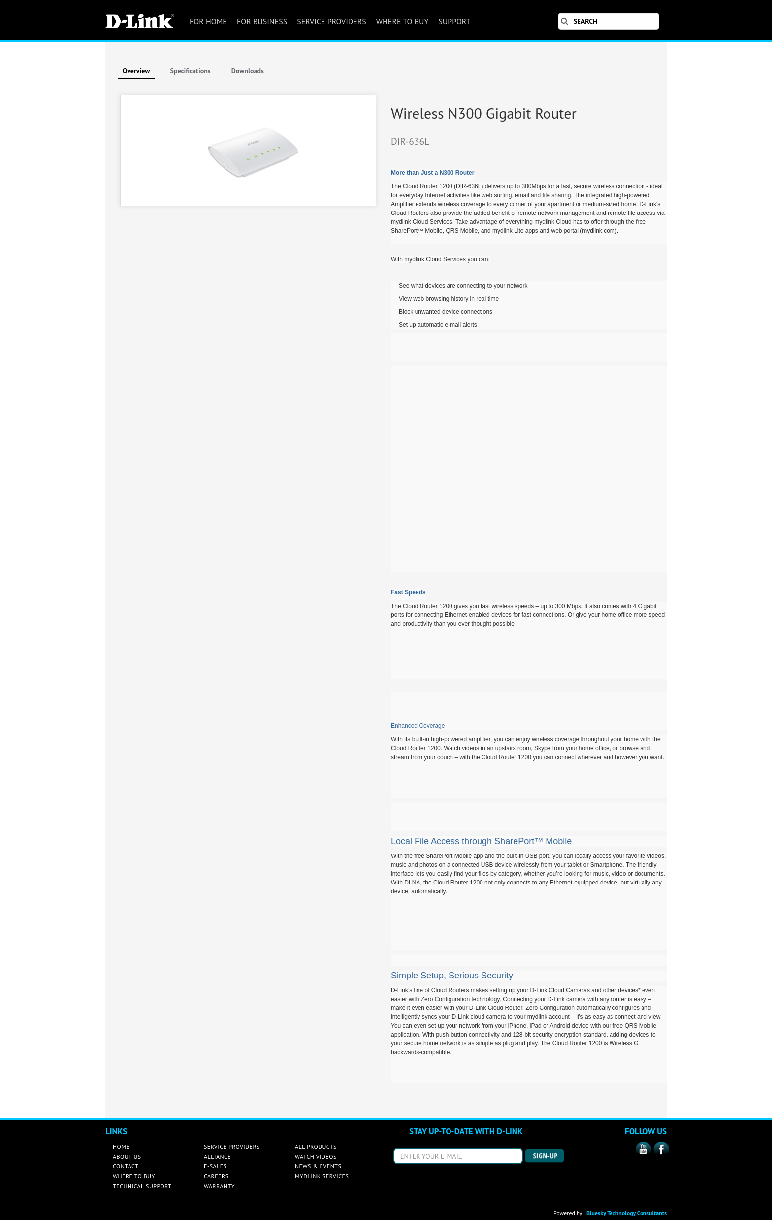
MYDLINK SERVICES (322, 1176)
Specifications (190, 70)
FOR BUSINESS (262, 21)
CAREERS (216, 1176)
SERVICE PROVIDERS (331, 21)
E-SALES (215, 1166)
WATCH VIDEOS (316, 1156)
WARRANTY (219, 1186)
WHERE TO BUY (402, 21)
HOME (121, 1146)
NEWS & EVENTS (318, 1166)
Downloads (247, 70)
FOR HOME (208, 21)
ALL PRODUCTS (316, 1146)
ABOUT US (127, 1156)
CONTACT (125, 1166)
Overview (136, 70)
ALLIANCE (217, 1156)
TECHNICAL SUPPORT (142, 1186)
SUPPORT (454, 21)
